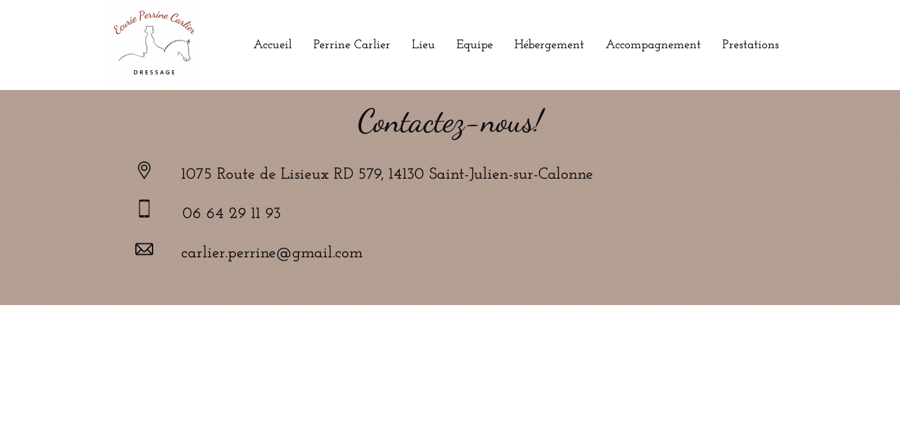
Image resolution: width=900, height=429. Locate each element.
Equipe (475, 45)
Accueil (272, 45)
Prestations (750, 45)
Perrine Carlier (352, 45)
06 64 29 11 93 (231, 214)
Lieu (423, 45)
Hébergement (549, 45)
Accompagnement (653, 45)
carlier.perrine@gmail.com (272, 253)
